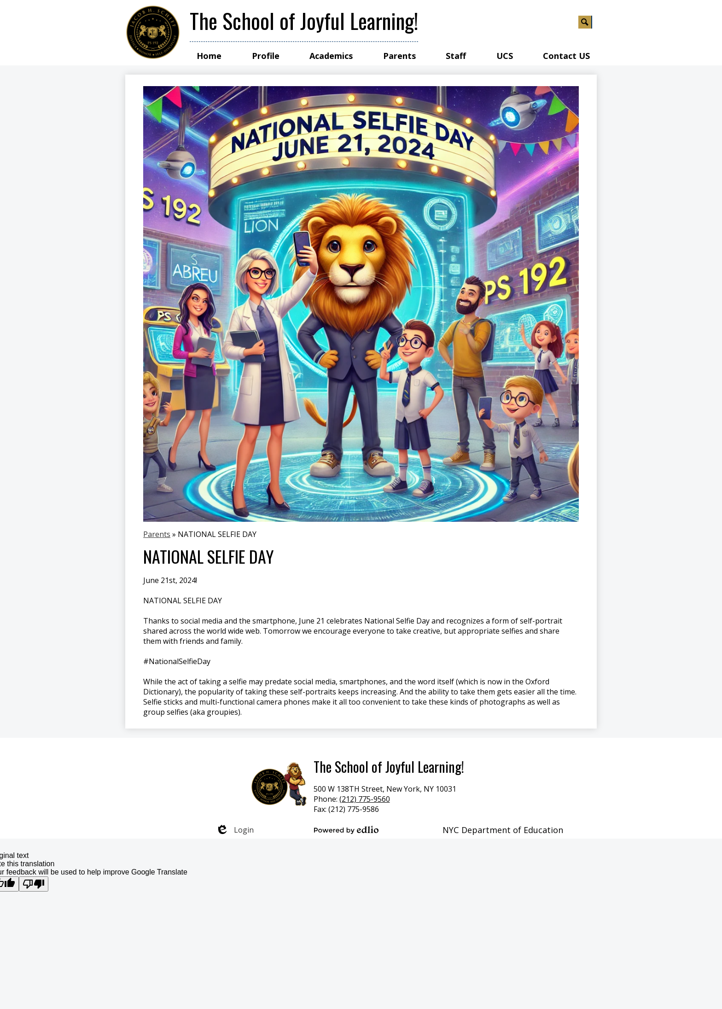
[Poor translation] (33, 884)
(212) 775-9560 (364, 799)
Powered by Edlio (346, 829)
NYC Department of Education (503, 829)
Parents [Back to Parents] (156, 534)
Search (585, 23)
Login (234, 830)
